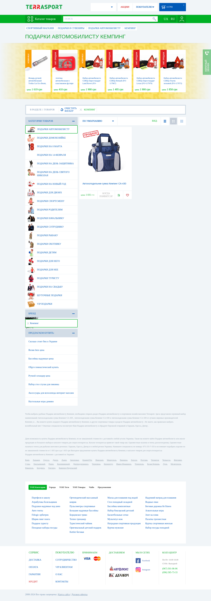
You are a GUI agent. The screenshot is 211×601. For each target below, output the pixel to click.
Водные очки (151, 502)
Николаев (99, 460)
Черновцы (96, 464)
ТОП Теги (64, 487)
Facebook (143, 560)
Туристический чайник (81, 523)
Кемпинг (33, 323)
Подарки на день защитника (50, 163)
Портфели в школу (41, 498)
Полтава (144, 460)
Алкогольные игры (154, 510)
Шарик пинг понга (41, 519)
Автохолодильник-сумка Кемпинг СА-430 (104, 183)
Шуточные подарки (44, 295)
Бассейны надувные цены (41, 358)
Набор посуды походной (157, 528)
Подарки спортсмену (45, 201)
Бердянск (41, 468)
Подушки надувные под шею (46, 506)
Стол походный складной (119, 502)
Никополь (29, 468)
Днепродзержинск (81, 464)
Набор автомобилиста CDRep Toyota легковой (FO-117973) (173, 81)
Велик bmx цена (36, 350)
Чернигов (155, 460)
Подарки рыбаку (42, 235)
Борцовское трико (78, 515)
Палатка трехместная (155, 519)
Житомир (178, 460)
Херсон (134, 460)
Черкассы (166, 460)
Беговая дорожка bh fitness (158, 506)
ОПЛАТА (33, 567)
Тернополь (139, 464)
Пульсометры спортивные (82, 506)
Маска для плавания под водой (122, 498)
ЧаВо (91, 487)
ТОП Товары (79, 487)
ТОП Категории (37, 487)
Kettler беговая (77, 532)
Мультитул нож (115, 519)
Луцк (165, 464)
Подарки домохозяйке (46, 138)
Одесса (46, 460)
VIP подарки (39, 304)
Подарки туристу (43, 278)
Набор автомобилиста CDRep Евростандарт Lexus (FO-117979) (146, 81)
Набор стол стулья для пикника (44, 384)
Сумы (27, 464)
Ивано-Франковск (123, 464)
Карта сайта (64, 594)
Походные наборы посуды (44, 528)
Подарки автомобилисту (48, 129)
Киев (27, 460)
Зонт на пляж (151, 515)
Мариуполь (111, 460)
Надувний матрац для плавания (160, 498)
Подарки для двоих (44, 192)
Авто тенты (37, 510)
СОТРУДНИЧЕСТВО (66, 560)
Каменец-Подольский (68, 468)
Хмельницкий (39, 464)
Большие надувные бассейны (84, 510)
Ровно (51, 464)
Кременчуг (108, 464)
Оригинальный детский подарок (85, 528)
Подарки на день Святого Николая (48, 172)
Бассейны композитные (118, 506)
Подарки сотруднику (45, 227)
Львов (64, 460)
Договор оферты (79, 594)
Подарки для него (43, 261)
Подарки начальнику (45, 218)
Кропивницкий (63, 464)
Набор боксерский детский (120, 510)
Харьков (36, 460)
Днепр (55, 460)
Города (52, 487)
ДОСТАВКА (35, 560)
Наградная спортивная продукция (124, 523)
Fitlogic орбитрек (40, 515)
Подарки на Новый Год (46, 184)
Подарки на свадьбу (45, 287)
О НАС (59, 574)
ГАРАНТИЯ (35, 574)
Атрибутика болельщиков (44, 502)
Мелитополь (176, 464)
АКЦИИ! (125, 7)
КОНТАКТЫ (62, 581)
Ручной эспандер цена (39, 376)
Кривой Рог (87, 460)
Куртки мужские (115, 528)
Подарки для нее (42, 270)
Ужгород (51, 468)
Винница (123, 460)
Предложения (104, 487)
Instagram (143, 569)
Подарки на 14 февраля (46, 155)
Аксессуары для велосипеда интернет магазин (51, 393)
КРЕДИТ (33, 581)
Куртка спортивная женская (159, 523)
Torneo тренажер (78, 519)
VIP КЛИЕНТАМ (64, 567)
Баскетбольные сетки (117, 515)
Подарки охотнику (44, 244)
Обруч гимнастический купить (44, 367)
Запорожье (74, 460)
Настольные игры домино (41, 401)
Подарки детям (42, 252)
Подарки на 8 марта (44, 146)
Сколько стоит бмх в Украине (43, 341)
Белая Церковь (153, 464)
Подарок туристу (40, 523)
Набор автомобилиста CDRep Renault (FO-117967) (119, 81)
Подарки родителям (45, 210)
